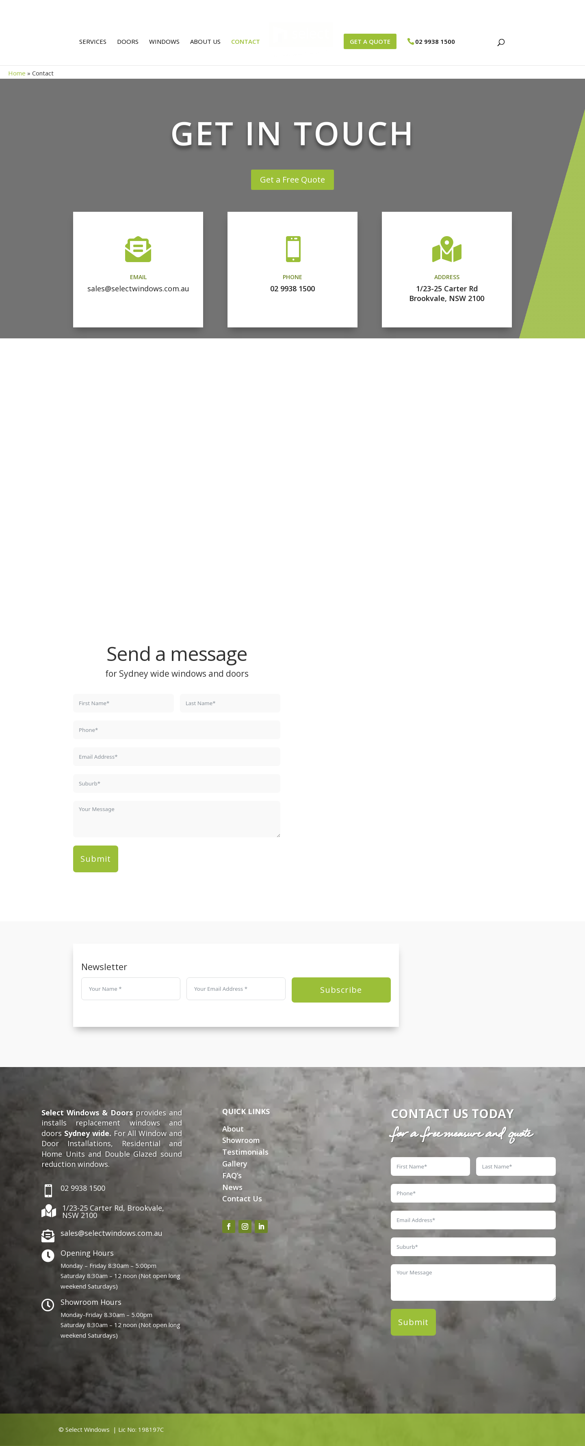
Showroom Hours (91, 1302)
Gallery (234, 1163)
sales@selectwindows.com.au (138, 288)
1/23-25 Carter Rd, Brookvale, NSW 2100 (113, 1211)
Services (90, 44)
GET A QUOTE (373, 44)
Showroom (241, 1140)
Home (17, 73)
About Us (202, 44)
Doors (125, 44)
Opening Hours (87, 1253)
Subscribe (341, 989)
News (232, 1187)
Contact (242, 44)
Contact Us (242, 1198)
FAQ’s (232, 1175)
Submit (95, 858)
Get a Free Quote (292, 179)
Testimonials (245, 1152)
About (233, 1129)
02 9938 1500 (292, 288)
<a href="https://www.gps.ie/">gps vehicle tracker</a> (408, 763)
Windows (161, 44)
